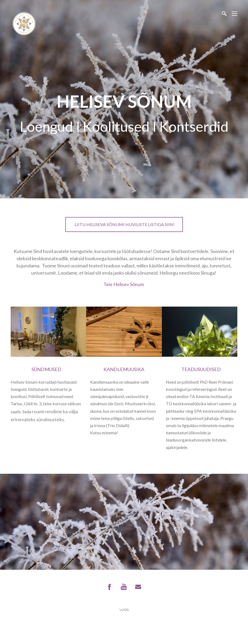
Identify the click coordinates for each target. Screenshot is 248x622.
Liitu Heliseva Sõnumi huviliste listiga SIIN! (124, 224)
